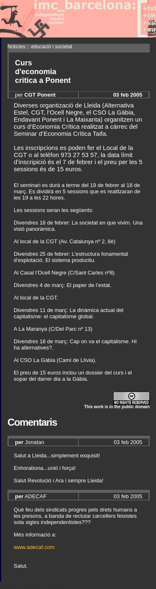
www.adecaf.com (34, 547)
